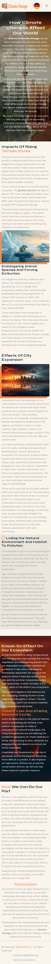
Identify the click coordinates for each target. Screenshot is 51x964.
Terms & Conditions (24, 960)
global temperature (29, 201)
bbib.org (26, 947)
